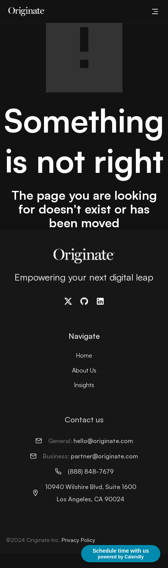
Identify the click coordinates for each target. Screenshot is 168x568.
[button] (155, 11)
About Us (84, 370)
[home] (25, 11)
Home (84, 355)
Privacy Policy (78, 540)
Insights (84, 385)
